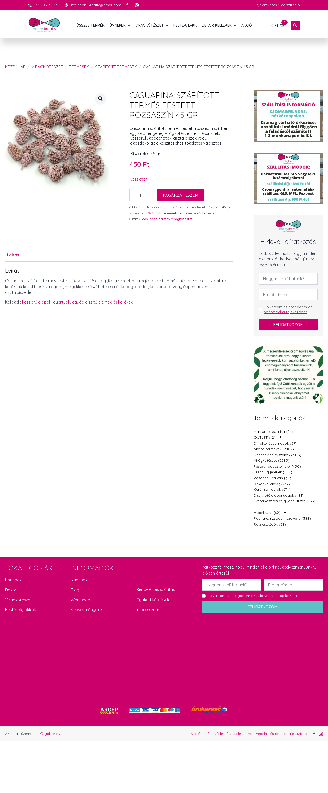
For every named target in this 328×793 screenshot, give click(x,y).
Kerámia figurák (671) (272, 489)
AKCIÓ (246, 25)
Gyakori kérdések (152, 599)
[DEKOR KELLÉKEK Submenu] (235, 25)
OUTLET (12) (264, 437)
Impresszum (147, 609)
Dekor (10, 590)
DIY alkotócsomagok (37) (275, 443)
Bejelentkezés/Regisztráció (277, 5)
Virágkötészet (47, 66)
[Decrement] (133, 195)
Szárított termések (116, 66)
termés (164, 219)
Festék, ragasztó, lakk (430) (277, 466)
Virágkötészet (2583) (271, 460)
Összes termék (90, 25)
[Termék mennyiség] (140, 195)
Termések (79, 66)
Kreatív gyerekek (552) (273, 472)
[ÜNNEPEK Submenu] (129, 25)
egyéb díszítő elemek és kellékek (102, 302)
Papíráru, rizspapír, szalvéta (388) (282, 518)
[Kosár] (278, 25)
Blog (75, 590)
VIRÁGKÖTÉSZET (149, 25)
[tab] (13, 254)
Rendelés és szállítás (155, 589)
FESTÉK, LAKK (185, 25)
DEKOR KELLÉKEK (217, 25)
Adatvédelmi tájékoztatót (285, 311)
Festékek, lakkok (20, 609)
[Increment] (147, 195)
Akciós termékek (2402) (274, 449)
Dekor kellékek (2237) (272, 483)
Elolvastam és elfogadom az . (288, 309)
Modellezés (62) (267, 512)
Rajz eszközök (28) (270, 524)
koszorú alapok (36, 302)
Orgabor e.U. (51, 733)
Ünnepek (13, 580)
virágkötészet (181, 219)
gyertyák (61, 302)
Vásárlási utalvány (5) (272, 478)
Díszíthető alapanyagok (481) (279, 495)
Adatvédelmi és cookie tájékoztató (277, 733)
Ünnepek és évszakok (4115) (277, 455)
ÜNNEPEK (118, 25)
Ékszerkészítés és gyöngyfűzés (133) (284, 501)
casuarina (150, 219)
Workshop (80, 600)
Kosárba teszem (180, 195)
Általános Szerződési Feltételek (217, 733)
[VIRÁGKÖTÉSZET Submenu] (167, 25)
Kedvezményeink (86, 609)
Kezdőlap (15, 66)
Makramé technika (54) (273, 431)
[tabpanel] (119, 286)
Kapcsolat (80, 580)
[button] (100, 98)
